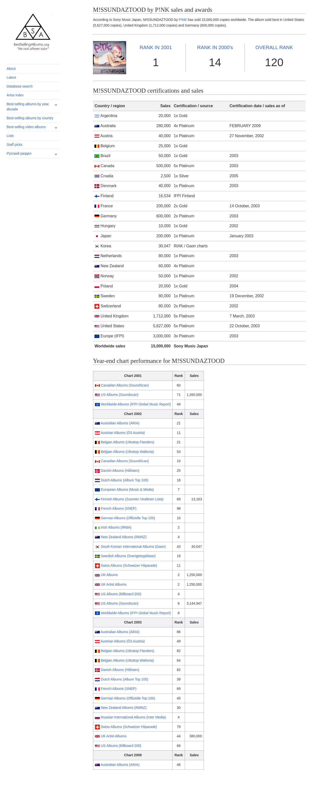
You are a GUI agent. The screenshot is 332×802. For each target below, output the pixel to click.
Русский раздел (19, 153)
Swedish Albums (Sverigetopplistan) (128, 556)
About (11, 69)
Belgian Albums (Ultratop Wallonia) (127, 452)
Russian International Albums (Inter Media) (133, 717)
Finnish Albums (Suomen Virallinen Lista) (132, 499)
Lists (10, 136)
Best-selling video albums (26, 127)
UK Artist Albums (113, 584)
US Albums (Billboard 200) (121, 594)
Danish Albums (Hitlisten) (120, 471)
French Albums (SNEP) (118, 508)
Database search (20, 86)
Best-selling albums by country (30, 118)
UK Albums (109, 575)
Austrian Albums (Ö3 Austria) (123, 433)
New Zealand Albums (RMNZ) (124, 537)
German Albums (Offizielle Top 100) (128, 518)
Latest (11, 77)
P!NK (183, 20)
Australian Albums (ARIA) (120, 423)
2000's (215, 47)
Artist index (15, 95)
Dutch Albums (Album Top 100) (124, 480)
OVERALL (274, 47)
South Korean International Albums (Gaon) (133, 547)
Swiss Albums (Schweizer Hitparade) (129, 565)
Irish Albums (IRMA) (116, 527)
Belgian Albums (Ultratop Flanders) (127, 442)
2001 (156, 47)
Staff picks (14, 145)
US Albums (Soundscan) (119, 395)
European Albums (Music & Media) (127, 489)
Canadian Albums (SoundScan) (125, 385)
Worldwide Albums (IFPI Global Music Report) (136, 404)
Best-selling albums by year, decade (28, 106)
